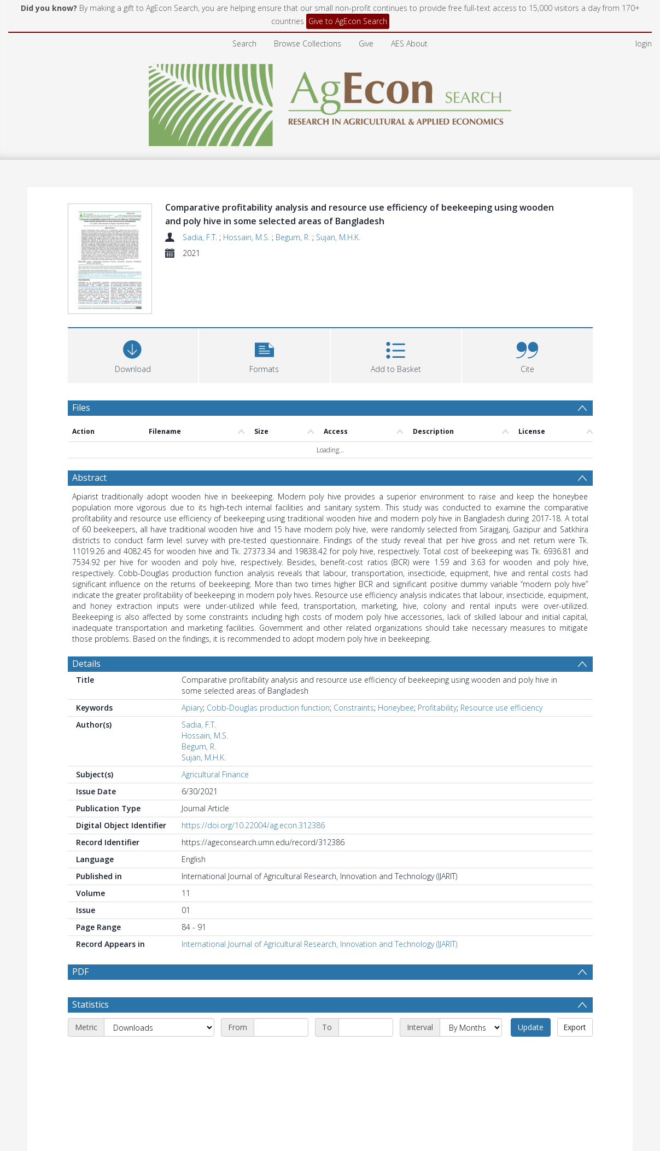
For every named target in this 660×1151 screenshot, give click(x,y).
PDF (80, 920)
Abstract (89, 426)
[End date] (365, 975)
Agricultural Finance (215, 722)
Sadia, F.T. (201, 237)
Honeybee (396, 655)
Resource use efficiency (501, 655)
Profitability (437, 655)
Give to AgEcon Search (347, 21)
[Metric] (159, 975)
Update (531, 975)
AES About (409, 43)
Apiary (192, 655)
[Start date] (281, 975)
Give (366, 43)
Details (86, 612)
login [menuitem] (643, 43)
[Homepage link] (330, 102)
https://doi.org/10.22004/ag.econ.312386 (253, 773)
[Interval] (471, 975)
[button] (264, 302)
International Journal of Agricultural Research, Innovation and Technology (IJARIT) (319, 892)
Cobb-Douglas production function (268, 655)
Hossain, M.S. (247, 237)
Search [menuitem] (244, 43)
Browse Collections (307, 43)
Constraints (354, 655)
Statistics (90, 952)
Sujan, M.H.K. (338, 237)
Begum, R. (294, 237)
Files (81, 356)
